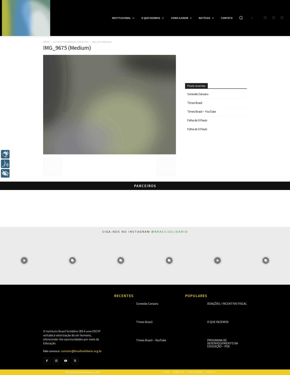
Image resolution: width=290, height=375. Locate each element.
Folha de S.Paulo (197, 120)
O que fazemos (218, 322)
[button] (241, 18)
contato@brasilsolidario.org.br (81, 351)
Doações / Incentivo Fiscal (227, 303)
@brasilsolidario (169, 231)
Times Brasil (194, 102)
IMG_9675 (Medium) (67, 47)
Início (46, 41)
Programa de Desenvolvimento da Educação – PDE (222, 343)
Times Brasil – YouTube (201, 111)
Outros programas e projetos (71, 41)
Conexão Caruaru (197, 94)
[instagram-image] (24, 260)
